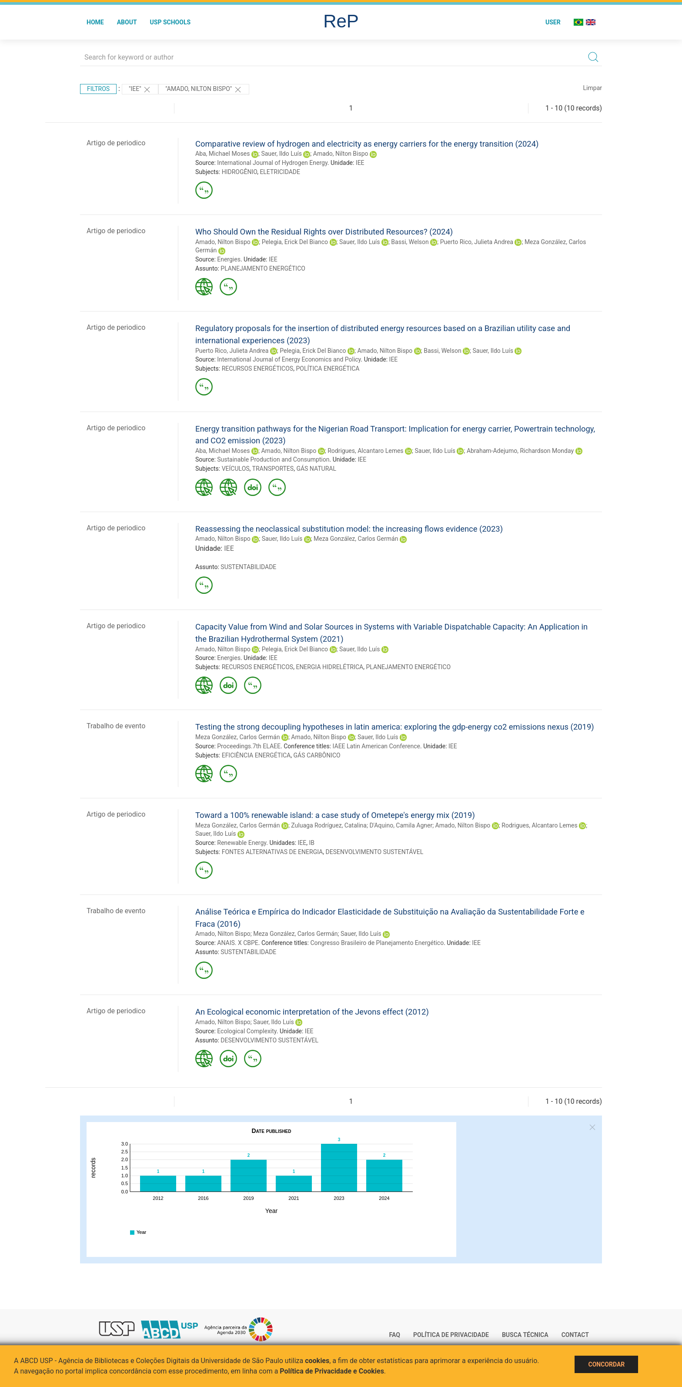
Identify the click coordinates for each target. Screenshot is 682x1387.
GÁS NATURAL (316, 468)
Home (95, 22)
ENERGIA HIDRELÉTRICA (329, 666)
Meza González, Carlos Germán (356, 538)
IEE (360, 162)
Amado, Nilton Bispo (340, 153)
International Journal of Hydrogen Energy (272, 162)
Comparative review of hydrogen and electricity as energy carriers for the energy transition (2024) (366, 143)
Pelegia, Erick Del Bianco (295, 241)
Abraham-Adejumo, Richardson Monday (520, 450)
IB (312, 842)
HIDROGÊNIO (239, 171)
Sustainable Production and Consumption (273, 459)
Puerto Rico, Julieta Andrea (476, 241)
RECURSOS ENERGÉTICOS (258, 368)
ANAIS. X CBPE (237, 942)
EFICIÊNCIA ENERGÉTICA (256, 755)
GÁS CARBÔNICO (317, 755)
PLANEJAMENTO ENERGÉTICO (263, 268)
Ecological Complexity (247, 1031)
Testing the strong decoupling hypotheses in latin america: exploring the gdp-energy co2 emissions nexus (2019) (394, 726)
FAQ (394, 1334)
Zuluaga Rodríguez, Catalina (329, 825)
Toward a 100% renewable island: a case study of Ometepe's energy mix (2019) (335, 815)
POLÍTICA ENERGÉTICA (327, 368)
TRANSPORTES (273, 468)
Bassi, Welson (409, 241)
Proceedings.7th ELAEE (249, 746)
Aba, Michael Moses (222, 153)
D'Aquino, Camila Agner (400, 825)
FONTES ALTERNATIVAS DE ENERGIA (272, 851)
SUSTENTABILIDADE (248, 566)
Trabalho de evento (116, 726)
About (127, 22)
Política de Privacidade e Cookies (332, 1371)
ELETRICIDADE (280, 171)
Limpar (592, 87)
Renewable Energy (241, 842)
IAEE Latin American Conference (376, 746)
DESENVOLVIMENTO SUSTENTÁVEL (374, 851)
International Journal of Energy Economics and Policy (289, 359)
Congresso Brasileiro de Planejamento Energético (377, 942)
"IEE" (140, 89)
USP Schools (170, 22)
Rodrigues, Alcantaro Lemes (365, 450)
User (553, 22)
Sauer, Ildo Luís (281, 153)
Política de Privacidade (451, 1334)
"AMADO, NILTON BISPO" (203, 89)
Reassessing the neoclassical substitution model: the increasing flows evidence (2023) (349, 528)
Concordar (606, 1364)
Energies (229, 259)
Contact (575, 1334)
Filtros (98, 88)
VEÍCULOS (236, 468)
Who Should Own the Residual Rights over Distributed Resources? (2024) (324, 231)
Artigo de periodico (116, 143)
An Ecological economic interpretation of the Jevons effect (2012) (312, 1011)
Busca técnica (525, 1334)
